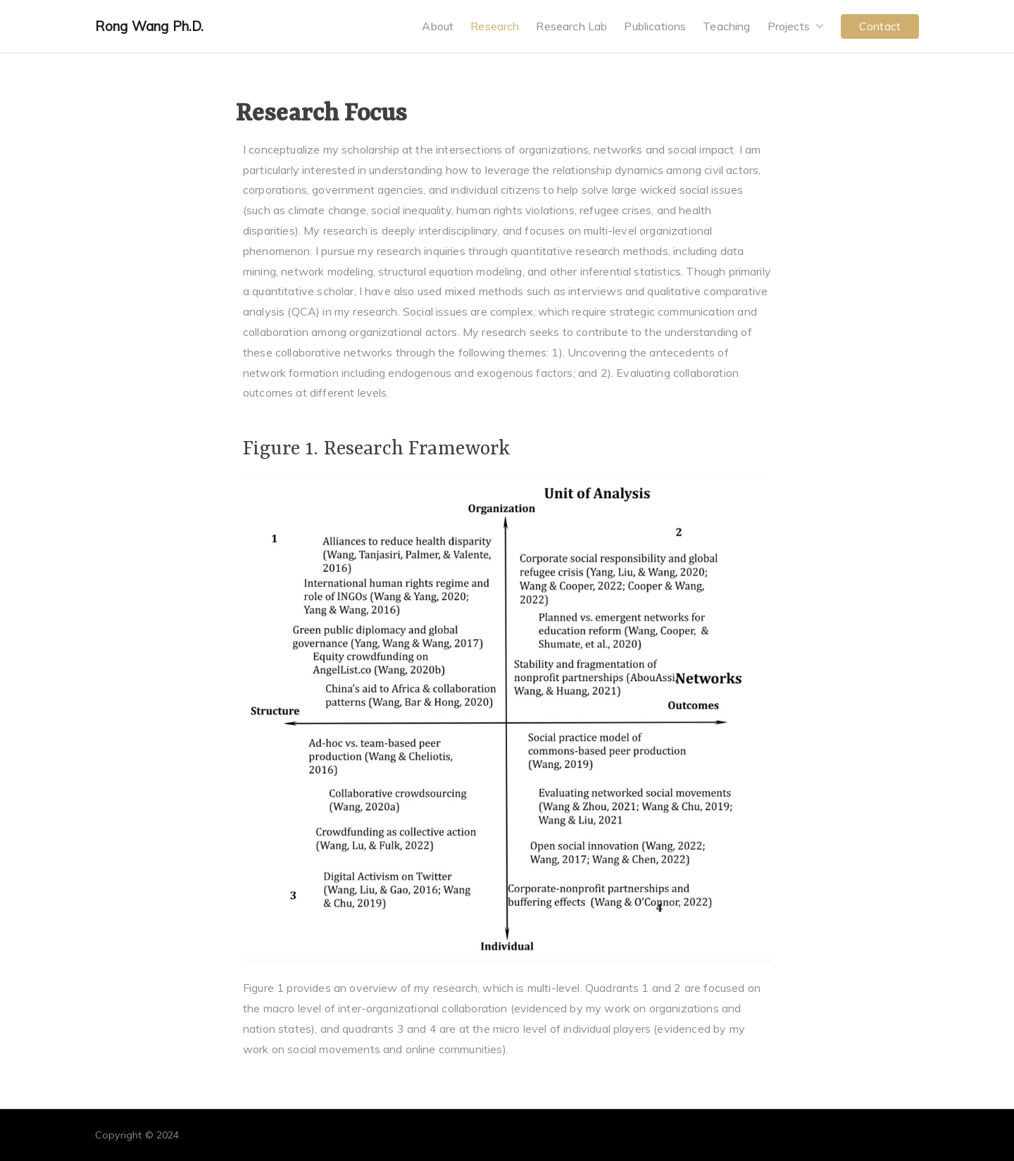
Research (494, 26)
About (437, 26)
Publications (655, 26)
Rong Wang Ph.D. (149, 26)
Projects (796, 26)
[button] (817, 26)
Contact (880, 26)
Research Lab (571, 26)
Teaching (726, 26)
